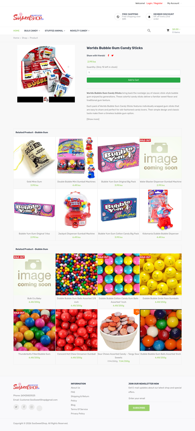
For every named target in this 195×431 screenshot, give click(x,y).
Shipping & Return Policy (80, 398)
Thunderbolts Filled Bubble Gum (34, 354)
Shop (24, 38)
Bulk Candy (31, 30)
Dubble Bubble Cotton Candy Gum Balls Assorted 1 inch (118, 300)
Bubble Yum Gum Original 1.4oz (34, 233)
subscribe (139, 408)
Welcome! (140, 3)
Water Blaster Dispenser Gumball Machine (160, 181)
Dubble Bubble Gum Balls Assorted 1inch (160, 354)
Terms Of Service (79, 409)
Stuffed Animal (54, 30)
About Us (75, 387)
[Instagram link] (32, 407)
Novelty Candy (78, 30)
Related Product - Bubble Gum (32, 132)
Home (16, 38)
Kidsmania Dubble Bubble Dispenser (161, 233)
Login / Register (154, 3)
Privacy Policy (78, 413)
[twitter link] (16, 407)
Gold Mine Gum (34, 181)
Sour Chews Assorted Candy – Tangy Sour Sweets (118, 356)
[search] (149, 31)
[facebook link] (24, 407)
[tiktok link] (39, 408)
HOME (16, 30)
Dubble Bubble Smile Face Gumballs (161, 298)
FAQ (73, 392)
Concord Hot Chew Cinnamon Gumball (76, 354)
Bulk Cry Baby (34, 298)
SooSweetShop (39, 423)
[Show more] (93, 119)
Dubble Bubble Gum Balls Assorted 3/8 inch (76, 300)
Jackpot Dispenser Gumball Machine (76, 233)
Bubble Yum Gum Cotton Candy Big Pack (118, 233)
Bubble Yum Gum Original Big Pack (118, 181)
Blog (73, 405)
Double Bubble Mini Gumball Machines (76, 181)
